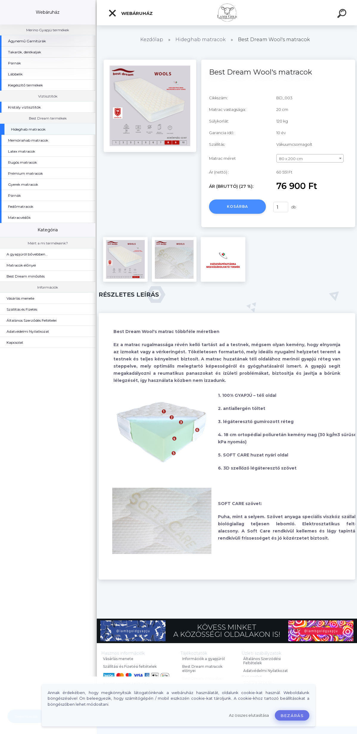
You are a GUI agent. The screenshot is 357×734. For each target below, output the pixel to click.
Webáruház (130, 13)
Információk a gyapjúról (203, 658)
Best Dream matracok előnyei (202, 668)
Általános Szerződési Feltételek (262, 660)
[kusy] (280, 207)
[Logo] (227, 12)
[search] (342, 14)
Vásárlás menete (118, 658)
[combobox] (310, 158)
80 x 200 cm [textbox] (291, 158)
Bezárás (292, 715)
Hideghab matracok (200, 39)
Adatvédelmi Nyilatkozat (265, 670)
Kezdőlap (151, 39)
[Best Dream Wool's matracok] (150, 61)
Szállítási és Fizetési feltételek (130, 666)
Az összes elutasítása (249, 715)
